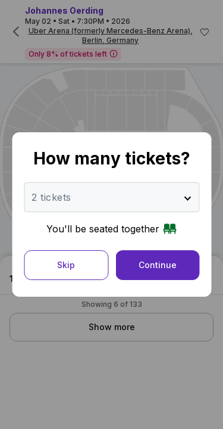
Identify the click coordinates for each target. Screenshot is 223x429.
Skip (66, 265)
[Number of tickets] (111, 197)
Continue (158, 265)
